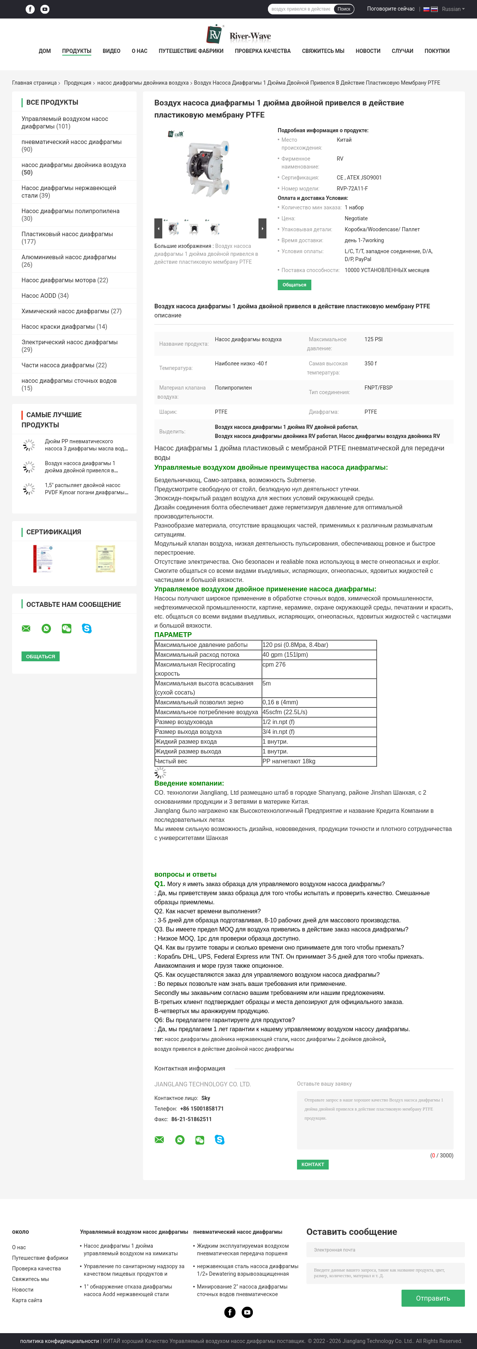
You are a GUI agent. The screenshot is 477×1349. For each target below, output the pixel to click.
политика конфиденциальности (59, 1341)
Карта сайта (27, 1300)
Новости (368, 51)
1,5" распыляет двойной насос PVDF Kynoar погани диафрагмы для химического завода (85, 492)
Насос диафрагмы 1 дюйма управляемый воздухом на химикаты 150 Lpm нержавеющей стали (131, 1251)
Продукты (77, 51)
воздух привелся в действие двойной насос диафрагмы (224, 1049)
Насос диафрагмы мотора (59, 280)
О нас (140, 51)
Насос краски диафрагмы (58, 326)
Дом (45, 51)
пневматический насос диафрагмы (72, 141)
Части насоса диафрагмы (58, 365)
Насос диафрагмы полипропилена (71, 211)
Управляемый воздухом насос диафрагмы (134, 1232)
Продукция (77, 83)
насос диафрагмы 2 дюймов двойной (338, 1039)
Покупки (437, 51)
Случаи (402, 51)
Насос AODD (39, 295)
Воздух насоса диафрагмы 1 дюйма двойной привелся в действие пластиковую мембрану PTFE (206, 254)
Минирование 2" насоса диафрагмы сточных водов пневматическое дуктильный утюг (242, 1291)
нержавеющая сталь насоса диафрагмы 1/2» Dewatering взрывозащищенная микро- (248, 1271)
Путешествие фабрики (191, 51)
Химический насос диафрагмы (65, 311)
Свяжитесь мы (323, 51)
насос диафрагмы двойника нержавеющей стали (226, 1039)
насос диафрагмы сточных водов (69, 380)
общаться (294, 285)
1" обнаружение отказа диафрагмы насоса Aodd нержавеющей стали (128, 1290)
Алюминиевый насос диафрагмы (69, 257)
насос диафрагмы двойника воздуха (143, 83)
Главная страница (34, 83)
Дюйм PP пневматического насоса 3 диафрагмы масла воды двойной (86, 448)
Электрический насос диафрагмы (70, 342)
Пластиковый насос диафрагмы (67, 234)
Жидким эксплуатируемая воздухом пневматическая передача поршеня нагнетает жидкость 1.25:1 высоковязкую (243, 1251)
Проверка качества (263, 51)
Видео (111, 51)
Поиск (344, 9)
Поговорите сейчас (391, 9)
